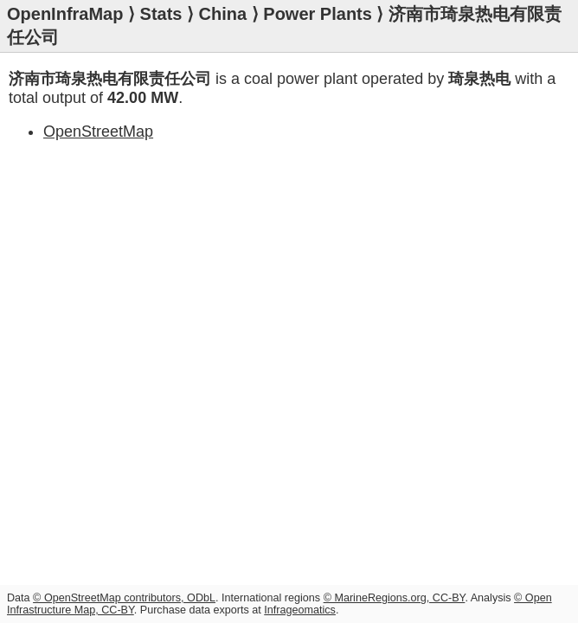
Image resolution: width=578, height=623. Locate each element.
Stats (161, 13)
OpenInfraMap (65, 13)
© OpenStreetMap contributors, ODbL (124, 598)
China (223, 13)
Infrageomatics (300, 610)
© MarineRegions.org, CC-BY (395, 598)
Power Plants (317, 13)
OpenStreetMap (98, 131)
